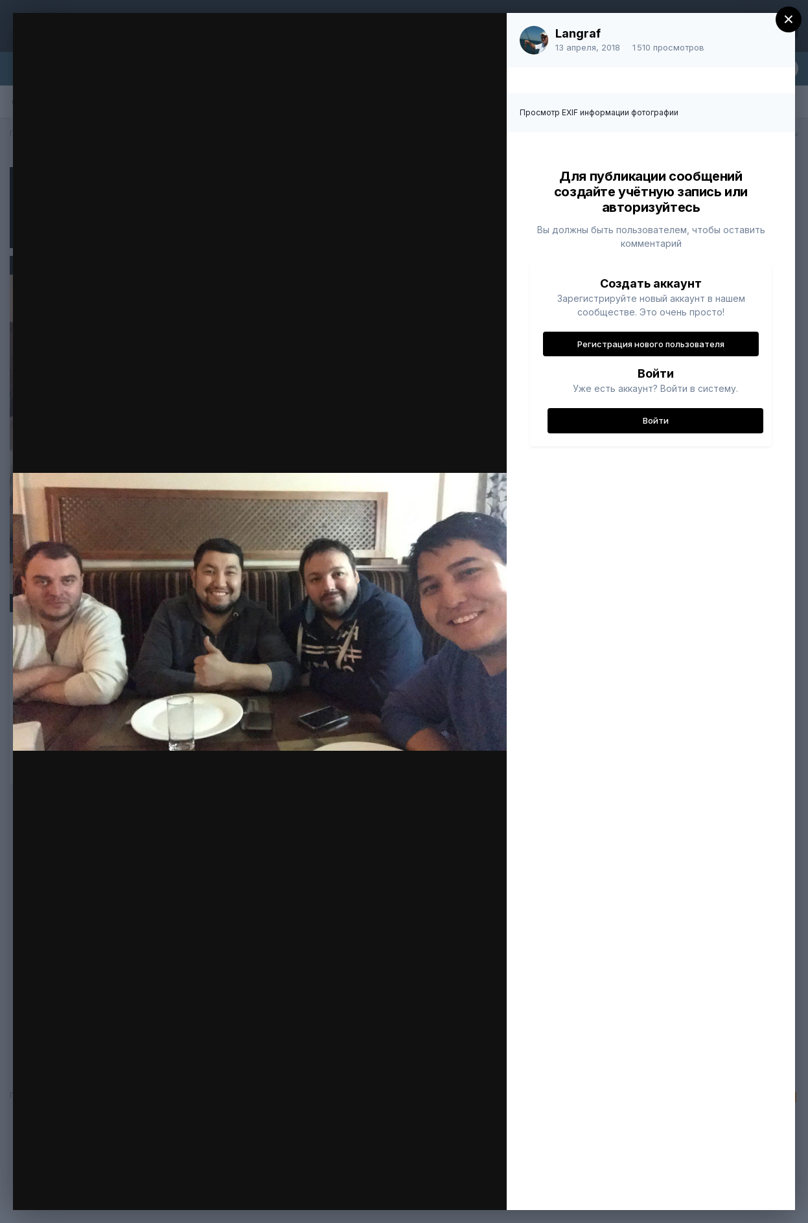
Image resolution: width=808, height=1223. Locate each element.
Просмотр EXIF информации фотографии (599, 112)
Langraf (578, 33)
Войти (656, 420)
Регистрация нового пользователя (650, 344)
